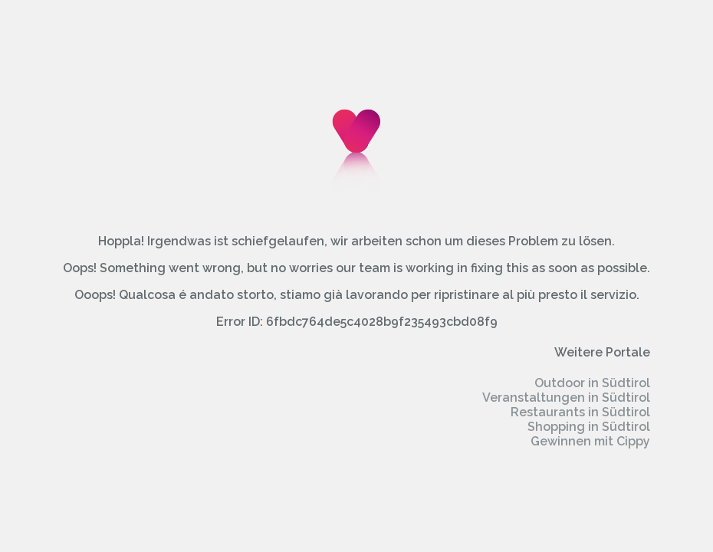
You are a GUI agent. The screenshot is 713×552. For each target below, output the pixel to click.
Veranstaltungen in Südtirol (566, 397)
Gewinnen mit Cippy (590, 441)
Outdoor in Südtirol (592, 383)
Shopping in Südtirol (588, 426)
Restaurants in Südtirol (580, 412)
